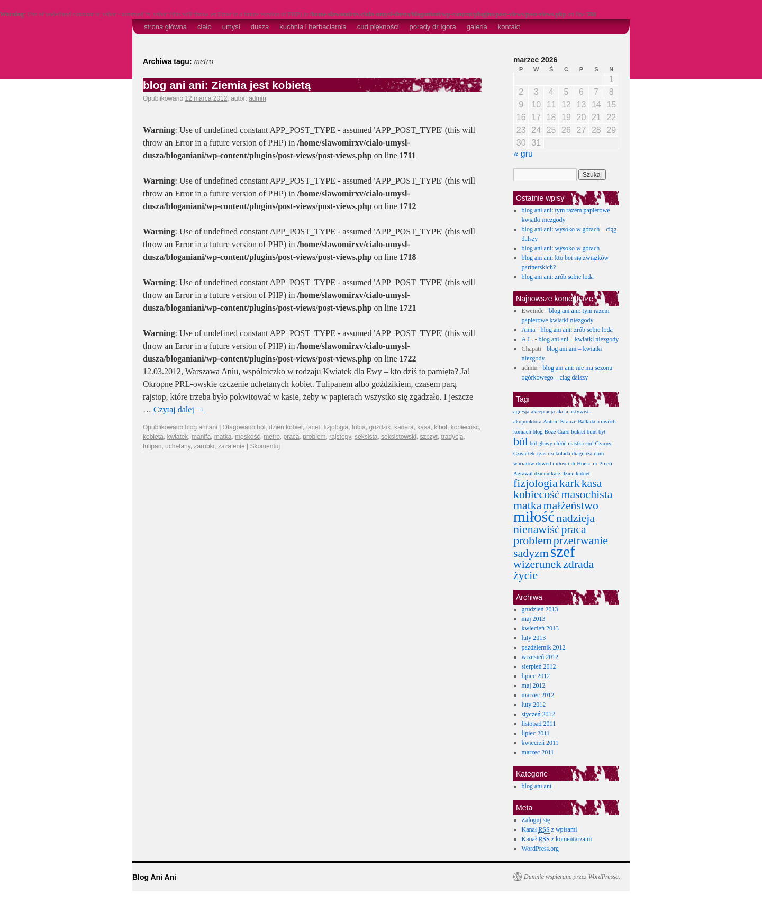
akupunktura (527, 422)
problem (314, 436)
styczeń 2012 (538, 714)
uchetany (177, 446)
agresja (521, 411)
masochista (586, 494)
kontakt (509, 27)
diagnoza (582, 453)
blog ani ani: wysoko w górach (561, 248)
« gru (523, 153)
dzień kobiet (286, 427)
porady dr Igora (433, 27)
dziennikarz (547, 473)
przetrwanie (581, 540)
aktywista (581, 411)
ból (261, 427)
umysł (231, 27)
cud (589, 443)
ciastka (576, 443)
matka (223, 436)
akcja (562, 411)
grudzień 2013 (540, 609)
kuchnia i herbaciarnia (312, 27)
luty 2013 (534, 638)
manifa (201, 436)
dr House (581, 463)
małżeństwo (570, 505)
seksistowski (398, 436)
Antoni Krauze (559, 422)
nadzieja (575, 518)
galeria (477, 27)
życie (525, 575)
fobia (359, 427)
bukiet (578, 432)
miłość (534, 516)
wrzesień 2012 (540, 657)
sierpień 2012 (539, 666)
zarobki (204, 446)
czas (541, 453)
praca (292, 436)
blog (538, 432)
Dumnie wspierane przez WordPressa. (572, 876)
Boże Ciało (557, 432)
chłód (560, 443)
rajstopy (340, 436)
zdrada (578, 564)
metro (272, 436)
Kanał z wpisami (549, 830)
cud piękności (378, 27)
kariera (404, 427)
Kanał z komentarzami (557, 839)
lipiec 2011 (536, 733)
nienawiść (536, 529)
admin (257, 98)
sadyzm (531, 553)
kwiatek (177, 436)
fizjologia (335, 427)
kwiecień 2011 (540, 742)
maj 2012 (534, 685)
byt (602, 432)
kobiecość (465, 427)
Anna (529, 329)
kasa (423, 427)
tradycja (452, 436)
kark (569, 483)
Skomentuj (265, 446)
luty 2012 (534, 704)
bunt (592, 432)
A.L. (527, 339)
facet (313, 427)
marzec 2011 (538, 752)
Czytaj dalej (179, 409)
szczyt (428, 436)
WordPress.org (540, 848)
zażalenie (231, 446)
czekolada (559, 453)
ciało (204, 27)
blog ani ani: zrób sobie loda (558, 277)
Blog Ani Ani (154, 877)
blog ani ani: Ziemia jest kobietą (227, 85)
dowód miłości (552, 463)
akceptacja (543, 411)
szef (562, 551)
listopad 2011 (539, 723)
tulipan (152, 446)
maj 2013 (534, 619)
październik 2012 (544, 647)
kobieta (153, 436)
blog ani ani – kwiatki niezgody (579, 339)
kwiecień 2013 (540, 628)
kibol (440, 427)
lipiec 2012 (536, 676)
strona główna (165, 27)
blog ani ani (201, 427)
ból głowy (541, 443)
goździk (380, 427)
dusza (260, 27)
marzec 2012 (538, 695)
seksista (366, 436)
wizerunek (537, 564)
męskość (247, 436)
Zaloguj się (536, 820)
